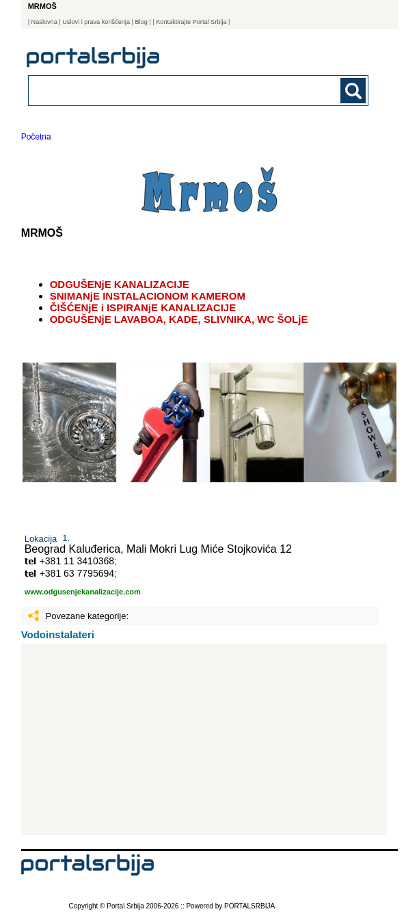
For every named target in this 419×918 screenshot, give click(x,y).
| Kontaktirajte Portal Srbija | (191, 21)
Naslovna (44, 21)
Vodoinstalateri (57, 634)
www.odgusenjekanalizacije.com (83, 592)
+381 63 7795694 (77, 573)
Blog (141, 21)
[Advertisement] (204, 739)
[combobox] (165, 90)
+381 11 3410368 (77, 560)
